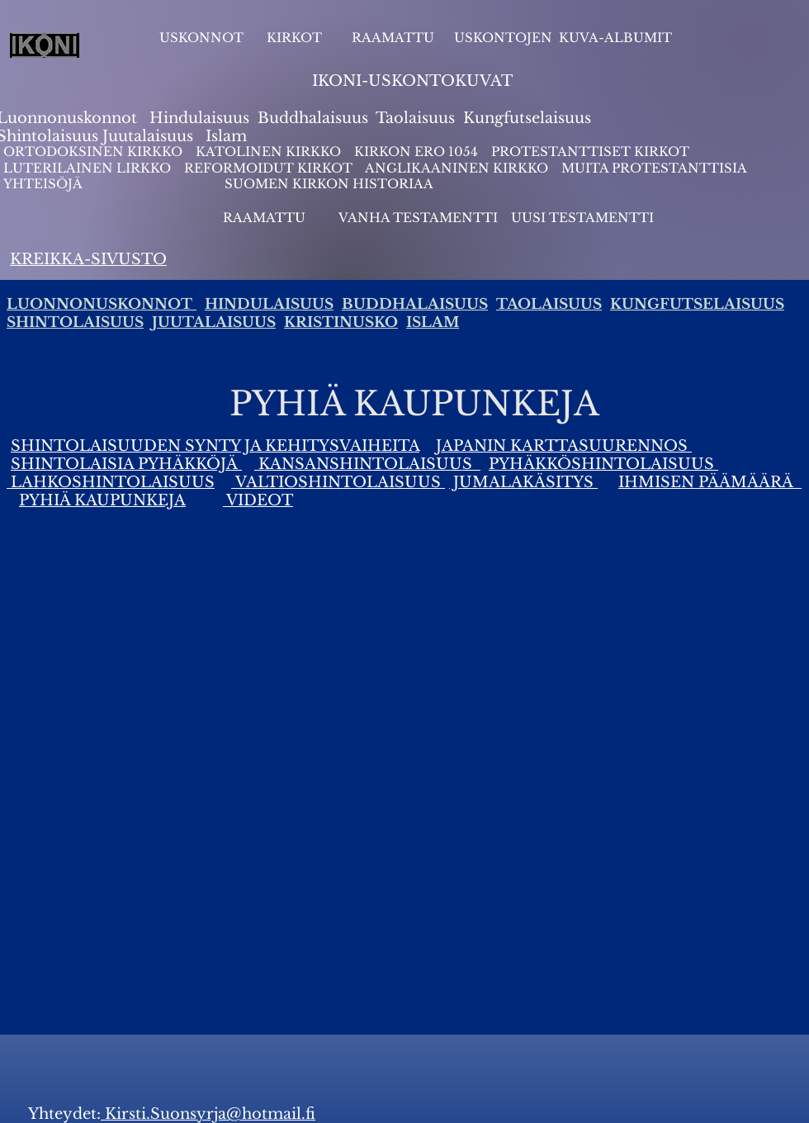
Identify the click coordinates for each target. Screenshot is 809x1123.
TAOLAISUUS (549, 304)
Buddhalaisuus (313, 118)
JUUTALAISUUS (214, 322)
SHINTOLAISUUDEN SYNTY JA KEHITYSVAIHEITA (215, 446)
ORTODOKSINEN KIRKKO (94, 151)
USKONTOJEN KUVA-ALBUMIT (563, 37)
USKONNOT (201, 37)
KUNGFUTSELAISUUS (697, 304)
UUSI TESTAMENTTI (582, 217)
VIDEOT (258, 500)
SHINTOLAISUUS (75, 322)
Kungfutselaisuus (527, 118)
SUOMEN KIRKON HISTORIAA (329, 184)
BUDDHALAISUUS (415, 304)
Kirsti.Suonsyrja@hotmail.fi (208, 1114)
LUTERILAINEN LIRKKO (88, 168)
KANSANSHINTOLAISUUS (367, 464)
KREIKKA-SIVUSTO (88, 259)
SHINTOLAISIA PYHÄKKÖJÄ (126, 464)
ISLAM (432, 322)
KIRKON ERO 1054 (416, 151)
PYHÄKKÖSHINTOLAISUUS (603, 464)
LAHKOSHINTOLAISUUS (111, 482)
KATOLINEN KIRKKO (270, 151)
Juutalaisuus (147, 136)
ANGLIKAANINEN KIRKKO (456, 168)
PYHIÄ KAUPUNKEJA (102, 500)
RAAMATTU (393, 37)
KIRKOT (296, 37)
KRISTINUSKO (341, 322)
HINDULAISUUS (269, 304)
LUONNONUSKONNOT (101, 304)
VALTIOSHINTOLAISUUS (338, 482)
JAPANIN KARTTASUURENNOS (564, 446)
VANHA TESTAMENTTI (419, 217)
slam (229, 136)
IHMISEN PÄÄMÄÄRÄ (710, 482)
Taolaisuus (415, 118)
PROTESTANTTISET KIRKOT (590, 151)
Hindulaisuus (197, 118)
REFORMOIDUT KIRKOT (268, 168)
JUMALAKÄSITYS (523, 482)
